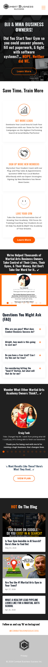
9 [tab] (40, 303)
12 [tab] (24, 455)
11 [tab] (44, 451)
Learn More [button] (24, 71)
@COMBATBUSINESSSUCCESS (24, 630)
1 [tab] (7, 303)
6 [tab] (28, 303)
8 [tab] (36, 303)
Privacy (24, 655)
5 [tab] (24, 303)
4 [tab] (20, 303)
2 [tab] (11, 303)
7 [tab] (32, 303)
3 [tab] (16, 303)
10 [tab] (40, 451)
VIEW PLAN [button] (24, 478)
